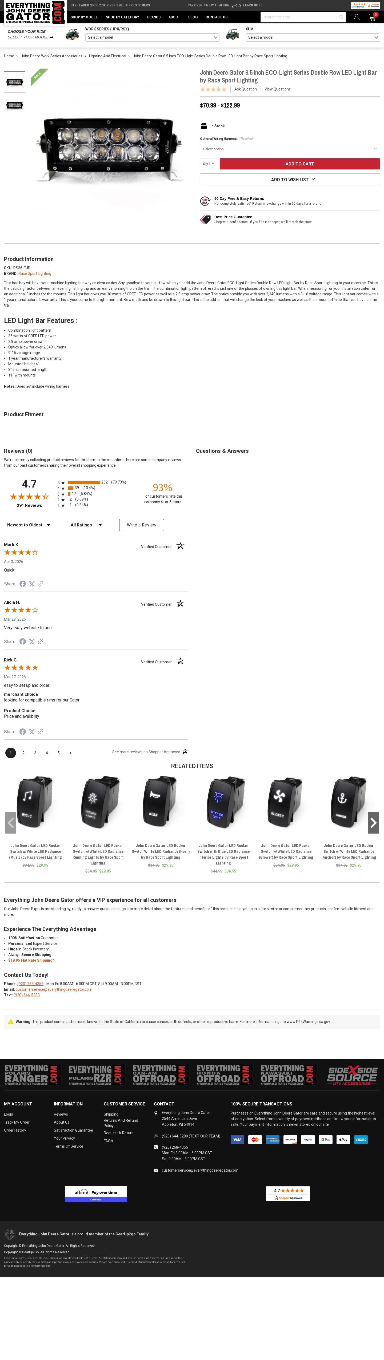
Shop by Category (122, 17)
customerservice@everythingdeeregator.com (54, 989)
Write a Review (141, 525)
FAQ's (108, 1141)
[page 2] (23, 753)
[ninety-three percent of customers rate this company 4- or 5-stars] (162, 493)
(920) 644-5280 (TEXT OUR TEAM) (191, 1136)
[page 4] (47, 753)
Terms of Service (68, 1146)
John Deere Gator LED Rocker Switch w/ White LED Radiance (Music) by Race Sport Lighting (35, 851)
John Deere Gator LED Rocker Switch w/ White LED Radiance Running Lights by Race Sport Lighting (98, 854)
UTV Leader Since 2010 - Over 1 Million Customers (110, 5)
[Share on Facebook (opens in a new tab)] (22, 584)
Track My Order (17, 1122)
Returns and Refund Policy (121, 1123)
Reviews (61, 1114)
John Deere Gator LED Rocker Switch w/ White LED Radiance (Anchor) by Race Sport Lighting (348, 851)
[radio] (96, 482)
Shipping (111, 1114)
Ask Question (245, 89)
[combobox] (152, 37)
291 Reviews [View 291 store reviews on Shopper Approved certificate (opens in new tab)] (36, 505)
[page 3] (35, 753)
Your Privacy (64, 1138)
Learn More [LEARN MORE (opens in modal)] (252, 5)
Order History (15, 1130)
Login (8, 1114)
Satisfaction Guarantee (73, 1130)
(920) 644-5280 (27, 995)
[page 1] (10, 753)
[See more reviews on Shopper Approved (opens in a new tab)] (40, 584)
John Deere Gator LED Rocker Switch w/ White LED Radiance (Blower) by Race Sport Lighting (286, 851)
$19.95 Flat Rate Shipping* (31, 960)
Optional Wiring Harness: (227, 139)
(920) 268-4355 (30, 984)
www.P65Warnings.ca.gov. (309, 1022)
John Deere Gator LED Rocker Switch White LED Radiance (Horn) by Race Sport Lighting (161, 851)
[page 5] (58, 753)
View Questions (278, 89)
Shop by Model (84, 17)
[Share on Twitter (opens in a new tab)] (32, 584)
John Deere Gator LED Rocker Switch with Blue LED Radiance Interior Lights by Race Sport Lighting (223, 854)
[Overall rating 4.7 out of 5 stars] (29, 496)
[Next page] (70, 753)
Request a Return (119, 1133)
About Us (61, 1122)
